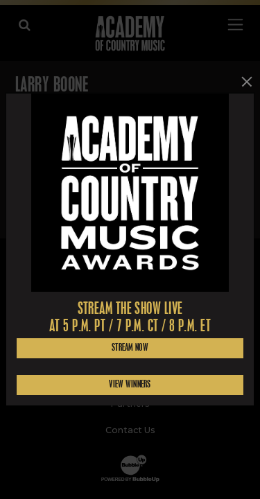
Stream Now (130, 347)
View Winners (129, 384)
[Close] (246, 82)
